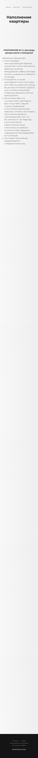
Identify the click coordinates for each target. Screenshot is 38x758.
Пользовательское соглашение (19, 743)
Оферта (23, 741)
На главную (15, 741)
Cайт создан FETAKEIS (19, 745)
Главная (8, 7)
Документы (16, 7)
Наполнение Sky (27, 7)
